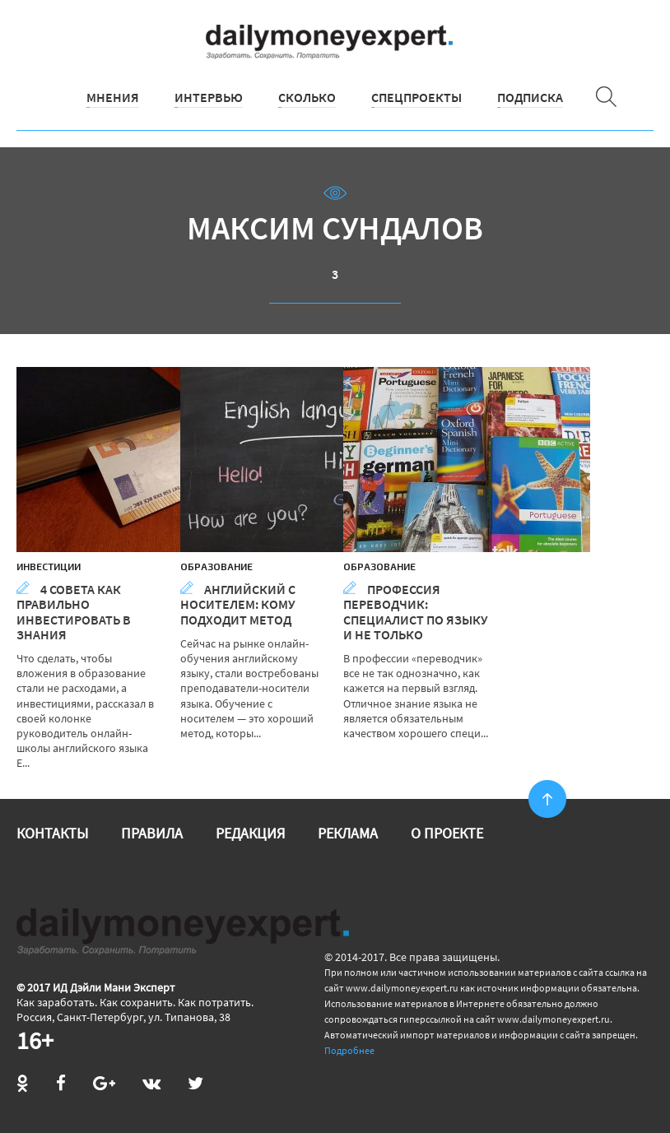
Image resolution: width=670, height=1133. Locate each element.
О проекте (447, 833)
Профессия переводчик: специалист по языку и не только (415, 612)
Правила (152, 833)
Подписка (530, 97)
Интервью (208, 97)
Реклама (348, 833)
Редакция (250, 833)
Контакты (52, 833)
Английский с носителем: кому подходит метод (237, 604)
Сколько (307, 97)
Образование (216, 566)
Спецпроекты (416, 97)
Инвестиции (48, 566)
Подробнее (349, 1050)
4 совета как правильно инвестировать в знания (73, 612)
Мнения (112, 97)
